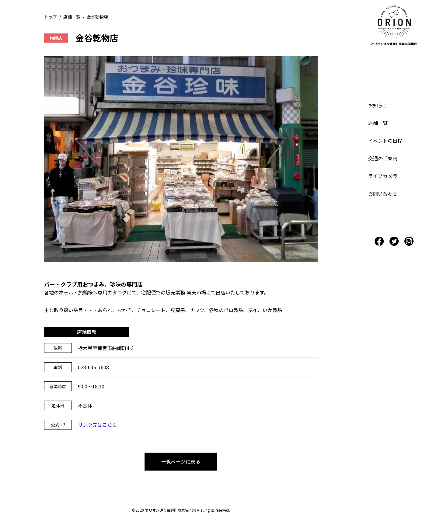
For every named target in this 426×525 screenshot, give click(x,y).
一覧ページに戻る (181, 461)
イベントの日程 (385, 141)
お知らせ (378, 105)
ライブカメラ (382, 177)
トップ (50, 17)
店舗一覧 (71, 17)
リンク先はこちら (97, 424)
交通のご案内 (382, 159)
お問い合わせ (382, 195)
